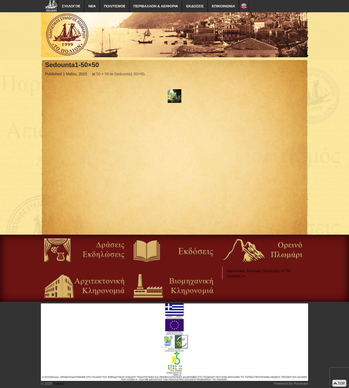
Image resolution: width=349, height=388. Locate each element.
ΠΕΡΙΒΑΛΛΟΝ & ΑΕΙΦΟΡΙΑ (156, 6)
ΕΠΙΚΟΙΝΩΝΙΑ (223, 6)
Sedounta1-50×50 (129, 74)
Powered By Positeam (291, 383)
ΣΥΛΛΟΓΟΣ (71, 6)
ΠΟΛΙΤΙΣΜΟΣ (114, 6)
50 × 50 (102, 74)
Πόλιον (58, 383)
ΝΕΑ (92, 6)
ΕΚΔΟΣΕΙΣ (195, 6)
